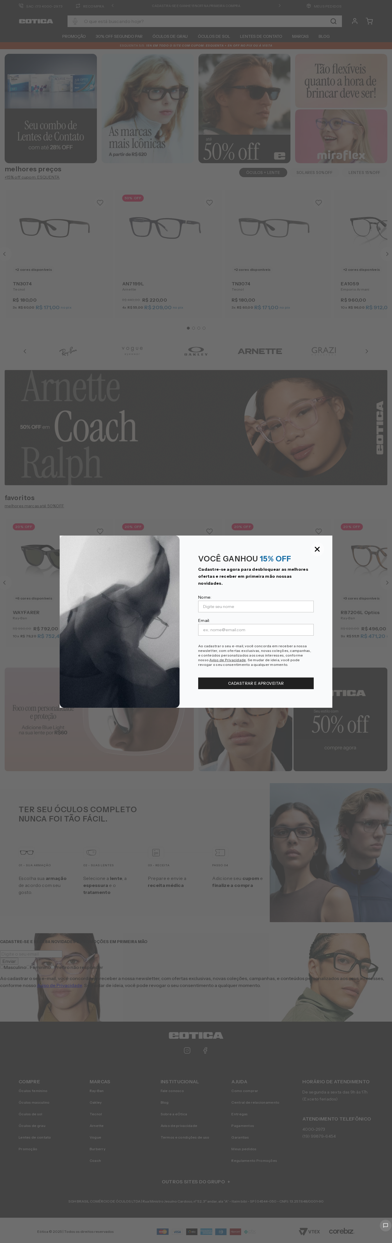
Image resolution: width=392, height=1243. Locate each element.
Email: (204, 620)
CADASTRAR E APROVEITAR (256, 683)
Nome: (204, 597)
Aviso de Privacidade (227, 660)
